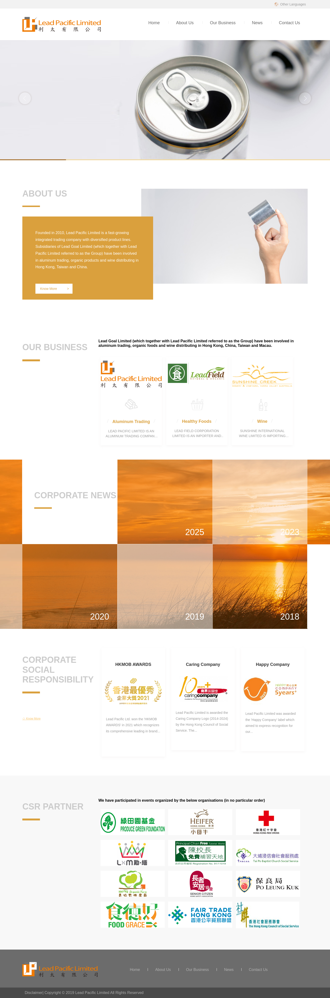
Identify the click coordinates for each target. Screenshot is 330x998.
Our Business (223, 22)
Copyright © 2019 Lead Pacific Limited (76, 993)
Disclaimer (34, 993)
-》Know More (31, 718)
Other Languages (293, 4)
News (257, 22)
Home (154, 22)
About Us (185, 22)
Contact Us (289, 22)
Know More (54, 289)
